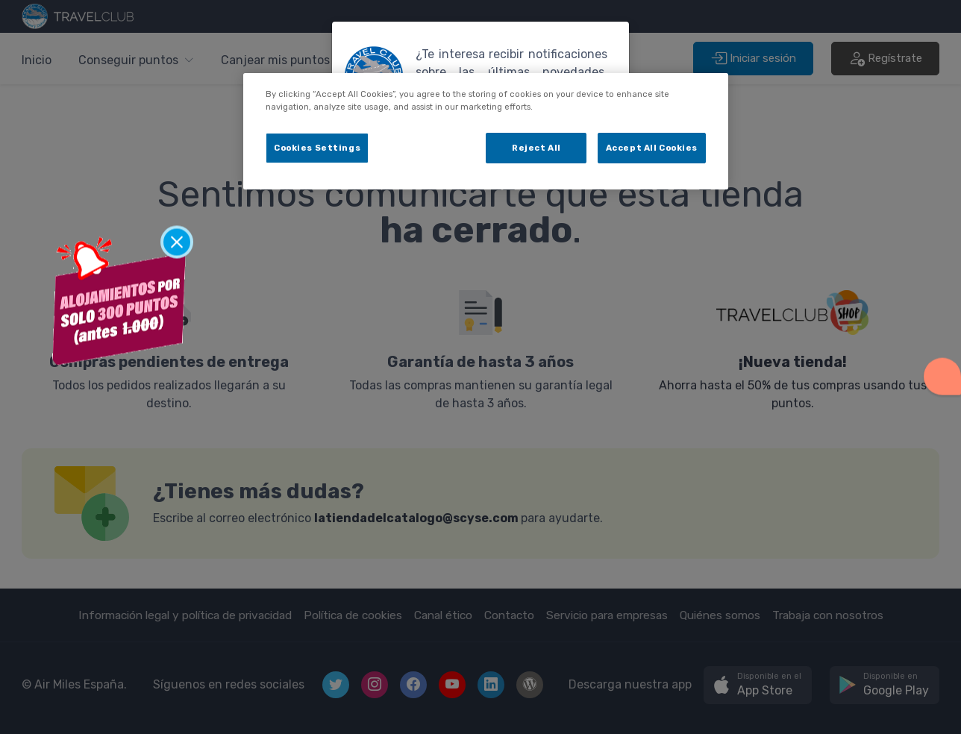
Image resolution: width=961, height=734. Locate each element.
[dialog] (485, 131)
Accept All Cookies (652, 147)
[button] (942, 373)
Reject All (536, 147)
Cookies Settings (317, 147)
